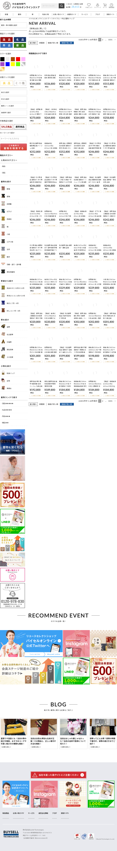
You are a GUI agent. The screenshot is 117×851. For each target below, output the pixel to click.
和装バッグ (8, 373)
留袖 (5, 196)
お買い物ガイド (58, 14)
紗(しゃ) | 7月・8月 (10, 310)
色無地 (6, 219)
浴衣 (5, 249)
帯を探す (5, 320)
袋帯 (5, 326)
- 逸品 (3, 173)
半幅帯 (6, 341)
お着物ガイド (71, 14)
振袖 (5, 188)
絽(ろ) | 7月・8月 (10, 303)
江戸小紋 (7, 241)
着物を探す (6, 182)
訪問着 (6, 203)
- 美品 (3, 166)
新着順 (41, 43)
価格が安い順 (53, 43)
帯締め (6, 388)
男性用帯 (7, 349)
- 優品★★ (5, 423)
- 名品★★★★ (6, 410)
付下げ (6, 211)
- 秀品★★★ (5, 416)
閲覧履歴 (111, 5)
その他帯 (7, 357)
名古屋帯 (7, 334)
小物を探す (6, 366)
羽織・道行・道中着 (11, 264)
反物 (5, 380)
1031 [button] (110, 39)
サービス (84, 14)
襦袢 (5, 256)
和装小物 (45, 14)
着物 (19, 14)
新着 (6, 14)
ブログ (97, 14)
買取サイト (110, 14)
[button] (115, 39)
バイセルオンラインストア (39, 19)
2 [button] (102, 39)
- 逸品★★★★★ (7, 403)
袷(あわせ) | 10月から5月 (12, 288)
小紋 (5, 234)
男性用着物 (8, 271)
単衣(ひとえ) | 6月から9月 (13, 295)
